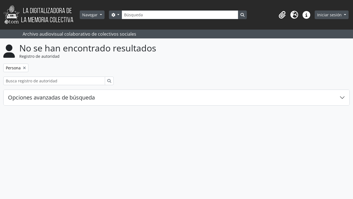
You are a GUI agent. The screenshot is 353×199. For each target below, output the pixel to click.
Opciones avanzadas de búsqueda (51, 97)
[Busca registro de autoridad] (54, 81)
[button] (282, 15)
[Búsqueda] (180, 15)
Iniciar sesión (330, 14)
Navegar (90, 14)
